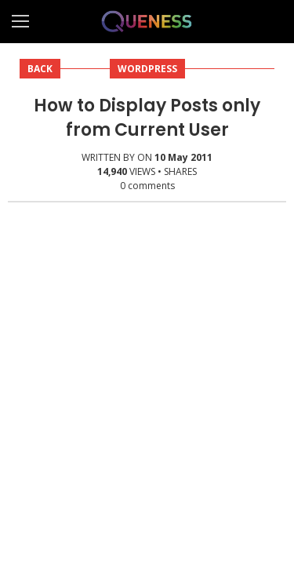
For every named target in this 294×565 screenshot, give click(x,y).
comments (147, 185)
